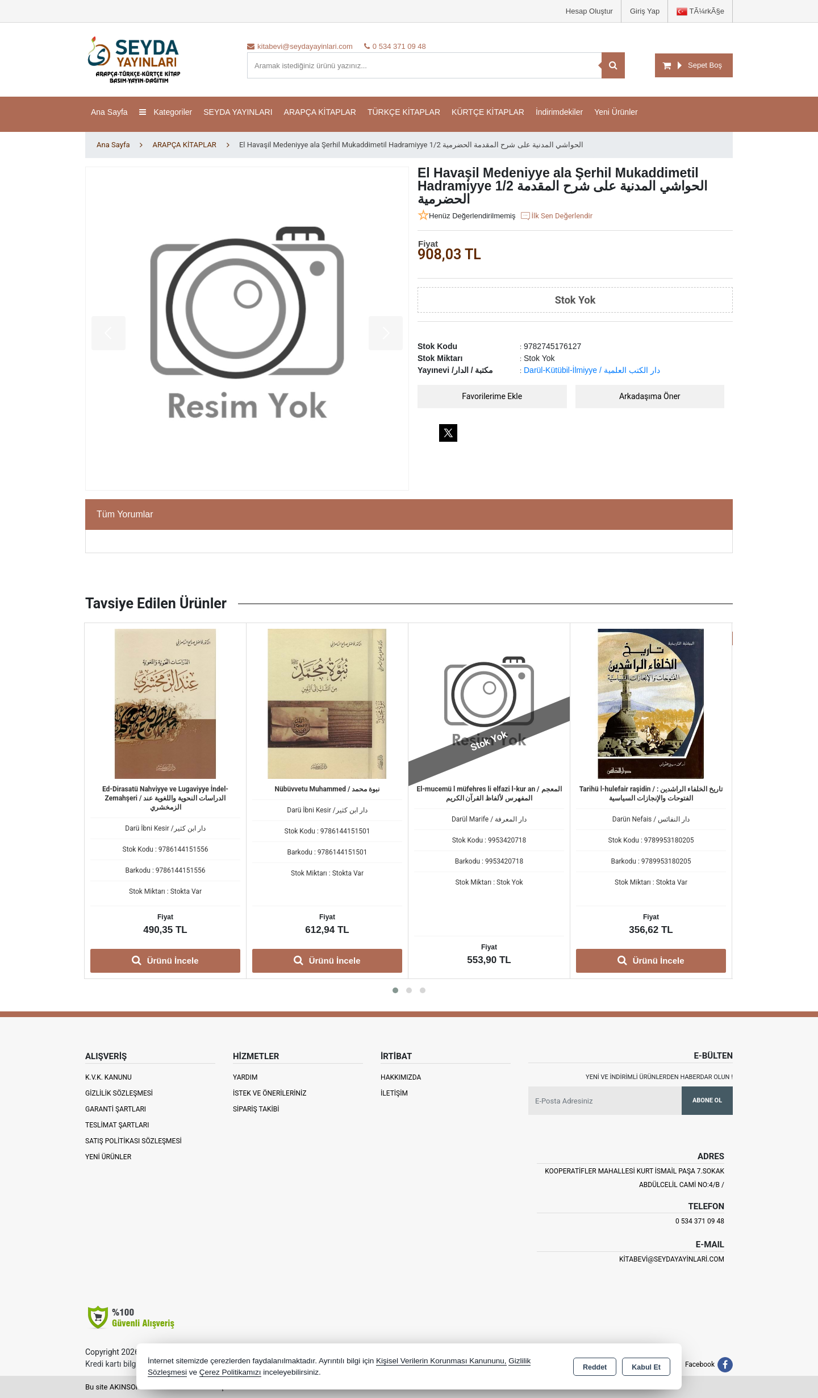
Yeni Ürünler (108, 1157)
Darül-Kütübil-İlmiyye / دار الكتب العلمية (592, 370)
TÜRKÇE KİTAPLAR (404, 112)
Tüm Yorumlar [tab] (125, 514)
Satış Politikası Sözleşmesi (133, 1141)
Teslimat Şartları (117, 1125)
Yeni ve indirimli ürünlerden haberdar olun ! (659, 1077)
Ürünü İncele (165, 960)
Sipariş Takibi (256, 1109)
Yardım (245, 1077)
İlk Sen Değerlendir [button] (556, 216)
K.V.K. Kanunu (108, 1077)
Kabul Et (646, 1367)
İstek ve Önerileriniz (270, 1093)
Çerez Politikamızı (230, 1372)
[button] (395, 990)
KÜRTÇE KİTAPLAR (488, 112)
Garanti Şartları (115, 1109)
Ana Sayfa (109, 112)
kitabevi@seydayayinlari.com (671, 1259)
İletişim (394, 1093)
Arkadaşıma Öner (650, 396)
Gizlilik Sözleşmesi (119, 1093)
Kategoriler (166, 112)
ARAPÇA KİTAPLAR (320, 112)
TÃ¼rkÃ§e (700, 11)
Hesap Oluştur (589, 11)
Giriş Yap (645, 11)
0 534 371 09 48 (699, 1221)
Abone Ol (707, 1100)
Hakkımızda (401, 1077)
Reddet (595, 1367)
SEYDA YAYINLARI (237, 112)
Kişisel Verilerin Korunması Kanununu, (441, 1360)
